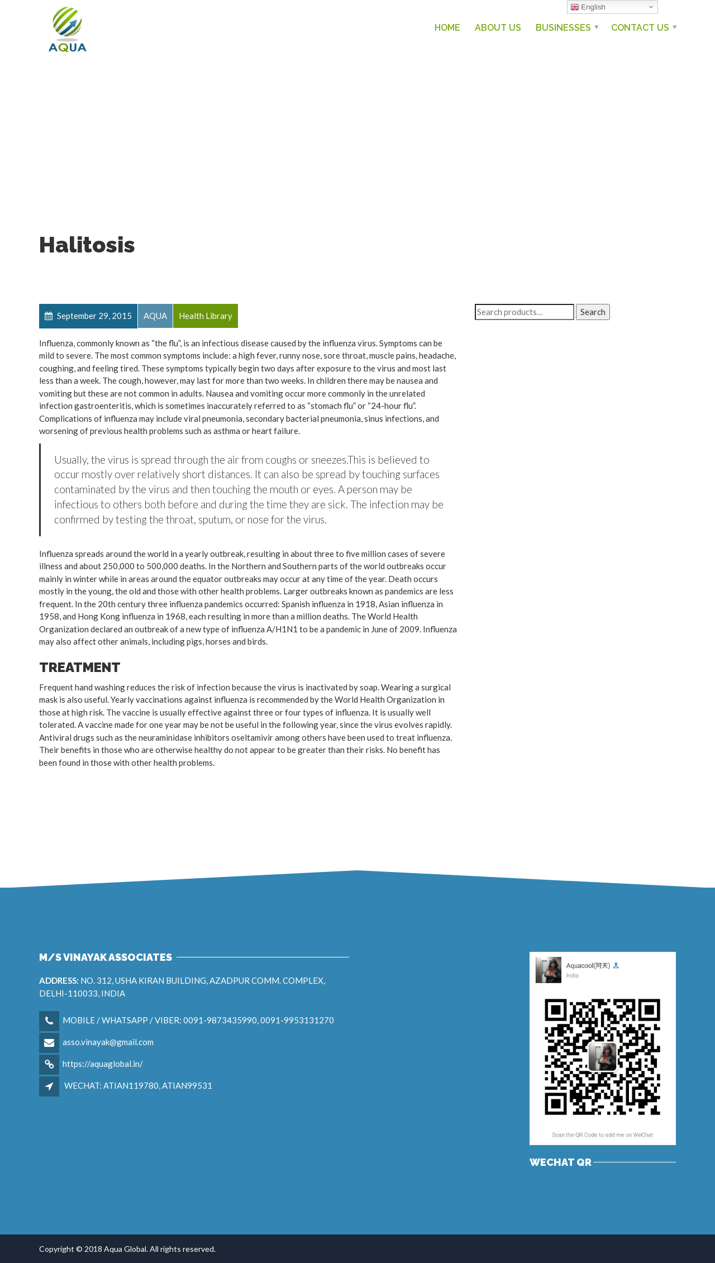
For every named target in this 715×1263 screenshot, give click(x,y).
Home (447, 27)
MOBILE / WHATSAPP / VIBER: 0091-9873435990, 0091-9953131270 (198, 1020)
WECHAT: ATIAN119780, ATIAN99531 (138, 1085)
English (588, 7)
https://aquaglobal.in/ (103, 1064)
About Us (498, 27)
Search (593, 312)
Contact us (640, 27)
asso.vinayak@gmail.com (108, 1042)
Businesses (563, 27)
